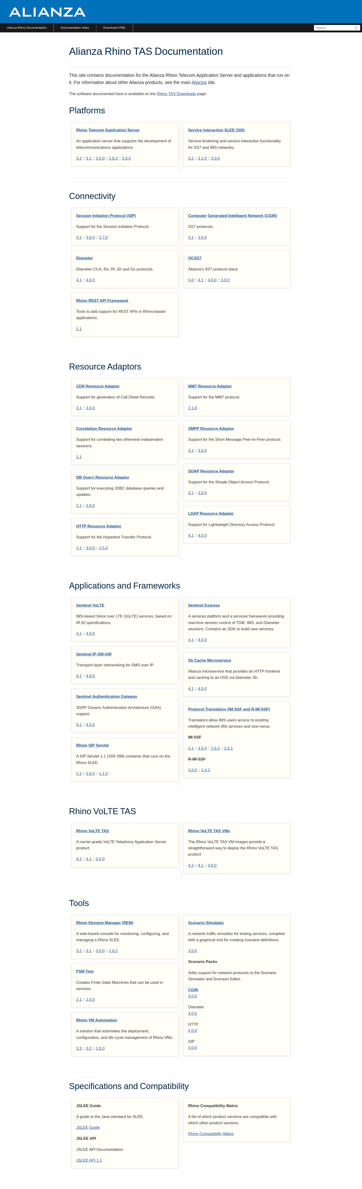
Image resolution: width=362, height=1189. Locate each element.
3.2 (79, 158)
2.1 (79, 329)
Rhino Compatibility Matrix (211, 1134)
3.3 (79, 1048)
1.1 (79, 457)
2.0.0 (90, 505)
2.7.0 (103, 237)
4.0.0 (90, 280)
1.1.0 (103, 773)
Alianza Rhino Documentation (26, 27)
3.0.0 (100, 158)
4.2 (79, 859)
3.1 (89, 158)
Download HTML (114, 27)
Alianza (199, 82)
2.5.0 (103, 548)
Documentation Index (75, 27)
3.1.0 (202, 158)
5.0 (191, 280)
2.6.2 (113, 158)
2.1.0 (192, 408)
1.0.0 (100, 1048)
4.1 (79, 280)
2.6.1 (228, 748)
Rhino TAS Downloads (176, 94)
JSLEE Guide (88, 1127)
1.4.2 (205, 770)
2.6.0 (126, 158)
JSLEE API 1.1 (89, 1160)
